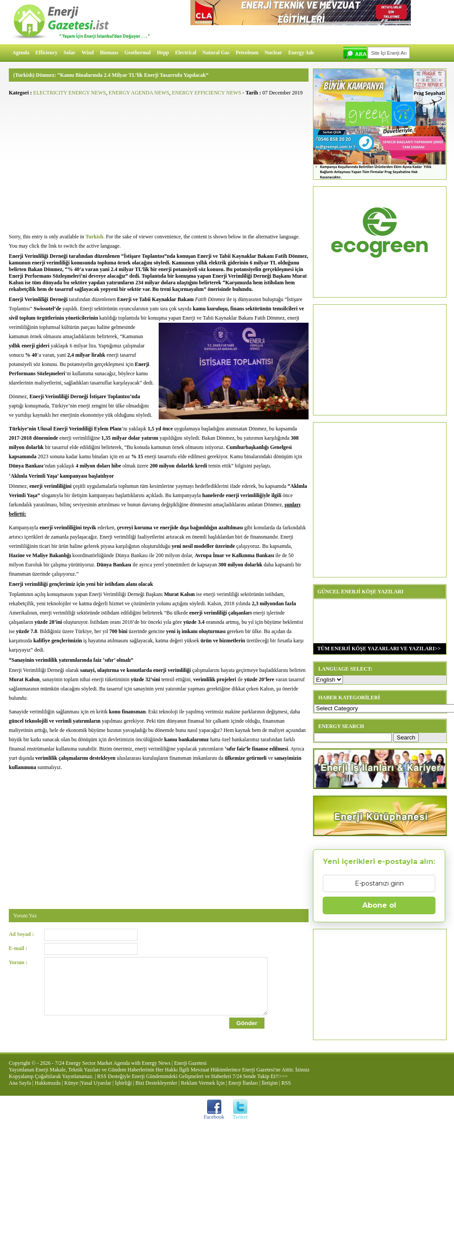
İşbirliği (123, 1091)
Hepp (163, 53)
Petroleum (247, 53)
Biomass (109, 53)
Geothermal (137, 53)
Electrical (185, 53)
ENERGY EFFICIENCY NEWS (206, 93)
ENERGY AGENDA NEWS (138, 93)
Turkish (94, 237)
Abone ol (379, 905)
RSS (285, 1091)
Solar (69, 53)
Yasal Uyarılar (96, 1091)
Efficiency (46, 53)
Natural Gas (215, 53)
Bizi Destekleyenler (156, 1091)
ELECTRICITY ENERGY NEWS (69, 93)
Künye (71, 1091)
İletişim (269, 1091)
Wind (88, 53)
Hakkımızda (48, 1091)
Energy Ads (301, 53)
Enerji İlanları (243, 1091)
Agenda (20, 53)
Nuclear (273, 53)
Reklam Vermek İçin (203, 1091)
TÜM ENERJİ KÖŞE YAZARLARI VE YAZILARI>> (377, 648)
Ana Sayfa (20, 1091)
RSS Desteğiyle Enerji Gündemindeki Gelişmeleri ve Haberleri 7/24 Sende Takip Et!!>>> (192, 1084)
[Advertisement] (159, 161)
